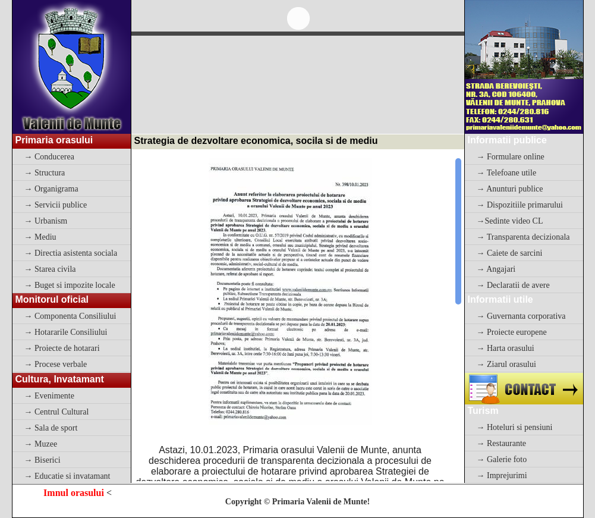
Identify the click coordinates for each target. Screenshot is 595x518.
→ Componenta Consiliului (70, 316)
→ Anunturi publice (510, 188)
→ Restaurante (502, 443)
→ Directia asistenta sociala (71, 253)
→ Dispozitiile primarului (520, 204)
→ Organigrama (51, 188)
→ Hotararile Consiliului (66, 332)
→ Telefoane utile (507, 172)
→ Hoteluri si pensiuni (515, 427)
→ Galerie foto (502, 459)
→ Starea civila (50, 269)
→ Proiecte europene (512, 332)
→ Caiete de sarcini (510, 253)
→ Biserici (42, 460)
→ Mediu (40, 237)
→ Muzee (41, 443)
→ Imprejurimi (502, 475)
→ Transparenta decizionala (523, 237)
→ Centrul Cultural (56, 411)
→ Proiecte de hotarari (62, 348)
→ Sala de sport (51, 427)
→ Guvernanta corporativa (521, 316)
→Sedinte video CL (510, 220)
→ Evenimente (49, 395)
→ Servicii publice (55, 204)
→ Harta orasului (505, 348)
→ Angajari (496, 269)
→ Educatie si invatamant (67, 476)
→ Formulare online (510, 156)
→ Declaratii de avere (513, 285)
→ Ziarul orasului (506, 364)
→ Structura (44, 172)
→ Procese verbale (55, 364)
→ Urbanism (46, 220)
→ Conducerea (49, 156)
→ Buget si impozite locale (69, 285)
